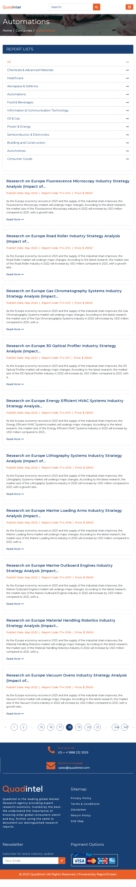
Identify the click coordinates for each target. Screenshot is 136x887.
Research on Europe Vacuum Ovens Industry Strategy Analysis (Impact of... (66, 678)
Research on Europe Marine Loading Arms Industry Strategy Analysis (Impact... (64, 513)
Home (7, 30)
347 (125, 727)
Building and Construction (68, 142)
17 (60, 727)
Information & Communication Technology (68, 110)
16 (51, 727)
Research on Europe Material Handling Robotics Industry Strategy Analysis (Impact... (60, 623)
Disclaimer (78, 809)
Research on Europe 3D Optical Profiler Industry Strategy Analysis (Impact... (61, 348)
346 (116, 727)
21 (97, 727)
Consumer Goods (68, 159)
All (68, 62)
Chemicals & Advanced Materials (68, 70)
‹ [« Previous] (5, 727)
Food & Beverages (68, 102)
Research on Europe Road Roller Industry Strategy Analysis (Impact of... (63, 239)
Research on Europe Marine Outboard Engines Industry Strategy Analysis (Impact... (59, 568)
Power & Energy (68, 126)
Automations (68, 94)
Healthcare (68, 78)
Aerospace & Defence (68, 86)
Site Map (77, 821)
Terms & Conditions (85, 803)
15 (41, 727)
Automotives (68, 151)
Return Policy (81, 815)
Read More (15, 219)
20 (89, 727)
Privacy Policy (81, 798)
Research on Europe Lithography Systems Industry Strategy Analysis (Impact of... (64, 458)
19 (79, 727)
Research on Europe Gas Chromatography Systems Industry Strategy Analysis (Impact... (64, 293)
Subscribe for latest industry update (28, 853)
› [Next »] (133, 727)
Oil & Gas (68, 118)
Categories (24, 30)
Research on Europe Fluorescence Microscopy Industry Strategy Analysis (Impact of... (68, 184)
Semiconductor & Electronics (68, 134)
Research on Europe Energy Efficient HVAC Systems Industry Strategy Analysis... (64, 403)
